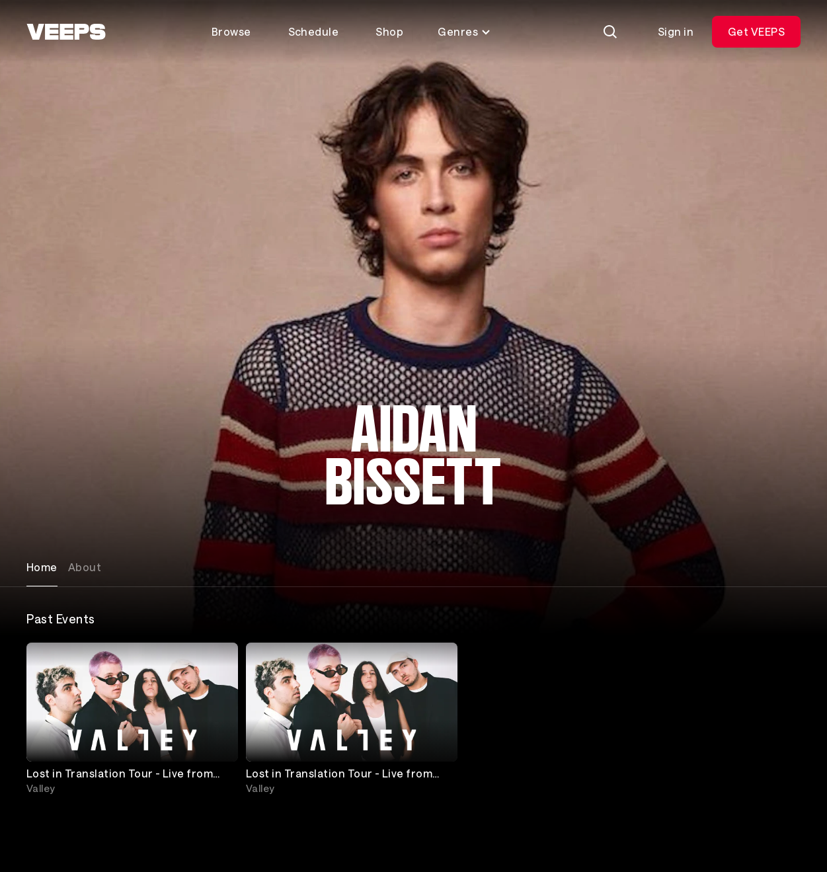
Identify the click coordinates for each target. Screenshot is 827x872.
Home (42, 567)
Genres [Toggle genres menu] (464, 31)
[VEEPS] (66, 32)
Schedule (313, 31)
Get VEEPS (756, 31)
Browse (231, 31)
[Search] (610, 32)
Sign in (675, 31)
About (84, 567)
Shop (389, 31)
